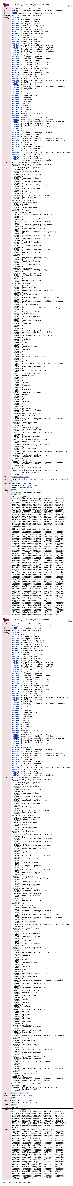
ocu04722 (15, 68)
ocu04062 (15, 26)
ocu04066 (15, 30)
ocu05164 (15, 115)
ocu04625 (15, 55)
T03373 (39, 9)
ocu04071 (15, 31)
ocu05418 (15, 160)
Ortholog (14, 476)
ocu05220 (15, 146)
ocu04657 (15, 57)
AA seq (21, 497)
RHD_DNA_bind (22, 479)
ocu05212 (15, 143)
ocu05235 (15, 152)
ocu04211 (15, 37)
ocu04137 (15, 649)
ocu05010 (15, 84)
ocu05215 (15, 144)
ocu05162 (15, 111)
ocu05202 (15, 133)
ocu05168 (15, 123)
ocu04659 (15, 61)
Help (70, 6)
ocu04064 (15, 28)
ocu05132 (15, 90)
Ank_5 (60, 479)
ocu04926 (15, 74)
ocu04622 (15, 51)
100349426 (27, 484)
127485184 (27, 1101)
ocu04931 (15, 76)
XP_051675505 (31, 486)
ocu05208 (15, 141)
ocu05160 (15, 107)
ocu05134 (15, 94)
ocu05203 (15, 135)
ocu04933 (15, 80)
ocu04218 (15, 39)
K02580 (14, 13)
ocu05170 (15, 127)
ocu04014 (15, 22)
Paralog (21, 476)
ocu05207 (15, 139)
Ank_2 (44, 479)
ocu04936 (15, 82)
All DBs (14, 490)
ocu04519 (15, 43)
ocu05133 (15, 92)
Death (66, 479)
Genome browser (17, 494)
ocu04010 (15, 20)
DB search (27, 497)
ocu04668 (15, 67)
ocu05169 (15, 125)
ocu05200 (15, 131)
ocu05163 (15, 113)
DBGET (4, 1183)
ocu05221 (15, 148)
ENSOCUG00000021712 (28, 488)
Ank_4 (49, 479)
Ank (39, 479)
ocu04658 (15, 59)
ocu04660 (15, 63)
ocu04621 (15, 49)
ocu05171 (15, 129)
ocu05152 (15, 105)
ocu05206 (15, 137)
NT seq (21, 529)
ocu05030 (15, 88)
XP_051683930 (31, 1103)
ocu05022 (15, 86)
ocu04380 (15, 41)
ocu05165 (15, 117)
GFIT (26, 476)
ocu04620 (15, 47)
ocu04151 (15, 33)
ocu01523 (15, 18)
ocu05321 (15, 154)
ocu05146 (15, 104)
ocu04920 (15, 72)
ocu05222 (15, 150)
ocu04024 (15, 24)
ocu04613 (15, 45)
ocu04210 (15, 35)
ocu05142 (15, 100)
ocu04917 (15, 70)
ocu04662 (15, 65)
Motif (13, 481)
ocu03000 (47, 464)
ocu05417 (15, 158)
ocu (12, 16)
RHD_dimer (33, 479)
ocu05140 (15, 98)
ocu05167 (15, 121)
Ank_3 (55, 479)
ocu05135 (15, 96)
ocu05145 (15, 102)
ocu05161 (15, 109)
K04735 (14, 628)
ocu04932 (15, 78)
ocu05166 (15, 119)
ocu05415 (15, 156)
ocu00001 (37, 163)
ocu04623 (15, 53)
